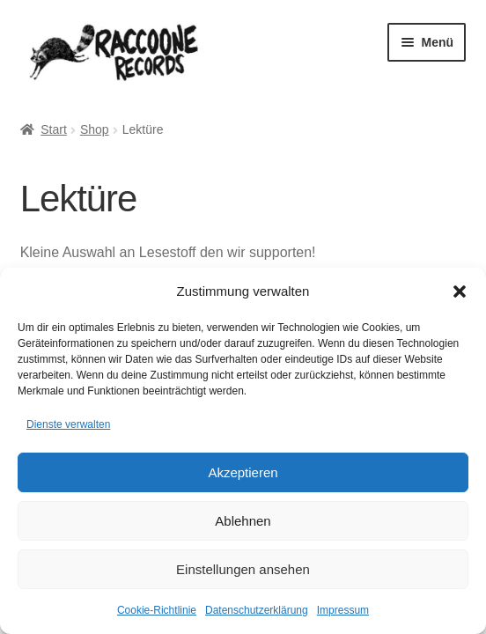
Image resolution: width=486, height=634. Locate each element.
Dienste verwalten (68, 424)
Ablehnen (242, 520)
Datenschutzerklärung (256, 610)
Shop (94, 129)
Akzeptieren (242, 472)
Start (53, 129)
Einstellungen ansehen (243, 569)
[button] (459, 291)
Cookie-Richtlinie (156, 610)
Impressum (343, 610)
